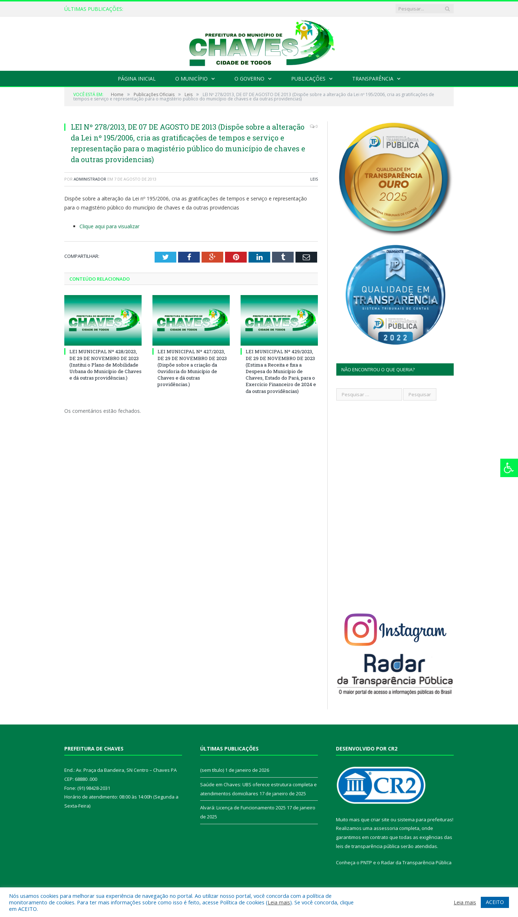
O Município (191, 78)
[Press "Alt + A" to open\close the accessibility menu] (509, 468)
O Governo (249, 78)
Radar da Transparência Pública (416, 862)
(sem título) (212, 770)
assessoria (386, 828)
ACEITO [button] (495, 902)
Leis (314, 179)
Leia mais (279, 902)
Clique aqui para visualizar (109, 226)
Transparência (372, 78)
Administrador (90, 179)
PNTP (366, 862)
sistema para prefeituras (424, 819)
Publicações (308, 78)
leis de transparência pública (368, 846)
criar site (380, 819)
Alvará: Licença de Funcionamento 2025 (243, 807)
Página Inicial (137, 78)
